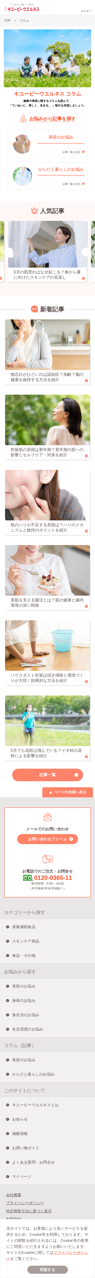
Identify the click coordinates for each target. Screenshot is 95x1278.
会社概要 (13, 1195)
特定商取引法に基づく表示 (29, 1211)
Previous (8, 252)
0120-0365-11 (53, 877)
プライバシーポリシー (25, 1203)
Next (86, 252)
